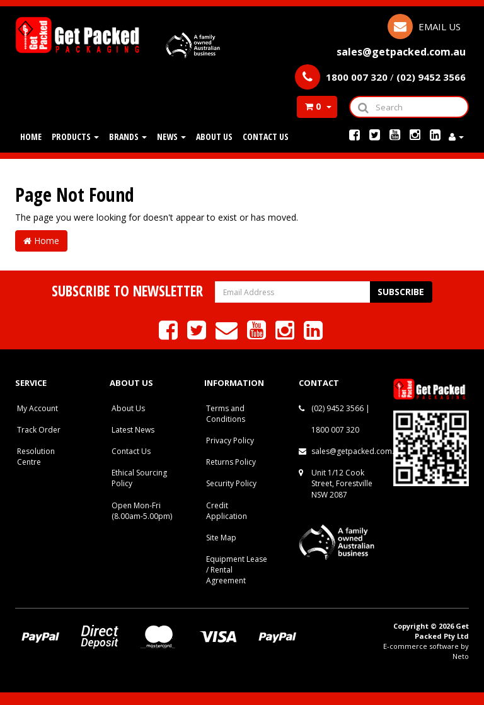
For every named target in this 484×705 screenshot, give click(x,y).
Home (31, 137)
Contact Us (266, 137)
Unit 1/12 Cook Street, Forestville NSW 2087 (341, 483)
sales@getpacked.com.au (357, 451)
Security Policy (231, 483)
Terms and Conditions (225, 413)
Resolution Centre (36, 456)
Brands (128, 137)
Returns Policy (231, 462)
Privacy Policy (230, 440)
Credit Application (226, 510)
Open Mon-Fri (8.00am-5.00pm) (142, 510)
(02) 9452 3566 (337, 408)
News (171, 137)
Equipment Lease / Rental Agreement (236, 570)
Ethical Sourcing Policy (139, 478)
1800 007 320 (335, 429)
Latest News (133, 429)
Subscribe (400, 292)
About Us (214, 137)
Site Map (221, 537)
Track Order (38, 429)
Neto (460, 656)
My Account (37, 408)
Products (75, 137)
